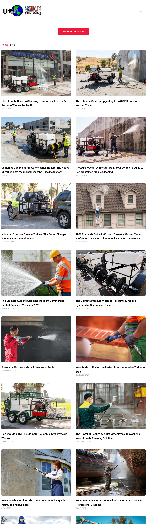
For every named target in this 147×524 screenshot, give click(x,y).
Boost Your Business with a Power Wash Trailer (28, 367)
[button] (141, 10)
